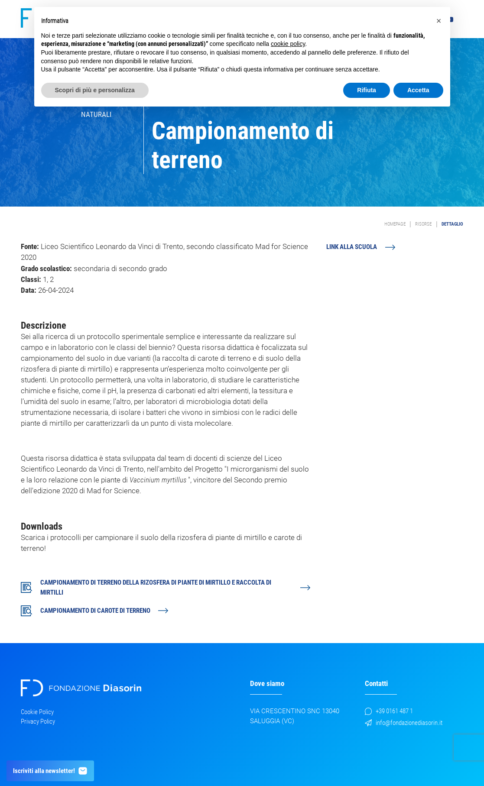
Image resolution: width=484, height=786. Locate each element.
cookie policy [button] (288, 43)
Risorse (423, 224)
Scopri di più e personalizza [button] (95, 90)
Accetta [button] (418, 90)
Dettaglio (452, 224)
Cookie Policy (37, 712)
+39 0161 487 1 (389, 711)
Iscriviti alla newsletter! (50, 771)
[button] (439, 21)
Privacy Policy (38, 721)
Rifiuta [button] (366, 90)
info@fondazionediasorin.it (404, 723)
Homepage (395, 224)
